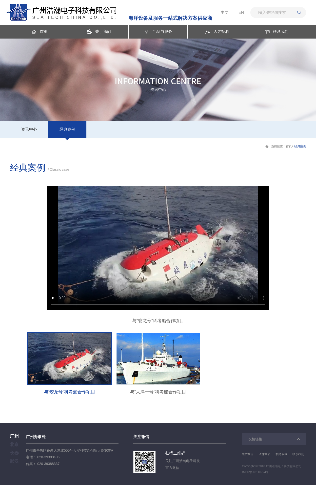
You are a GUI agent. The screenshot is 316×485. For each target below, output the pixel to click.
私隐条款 (281, 454)
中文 (225, 12)
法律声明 (265, 454)
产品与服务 (158, 31)
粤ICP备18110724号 (255, 472)
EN (241, 12)
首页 (39, 31)
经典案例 (67, 129)
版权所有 (248, 454)
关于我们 (99, 31)
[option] (158, 255)
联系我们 (276, 31)
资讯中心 (29, 129)
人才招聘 (217, 31)
